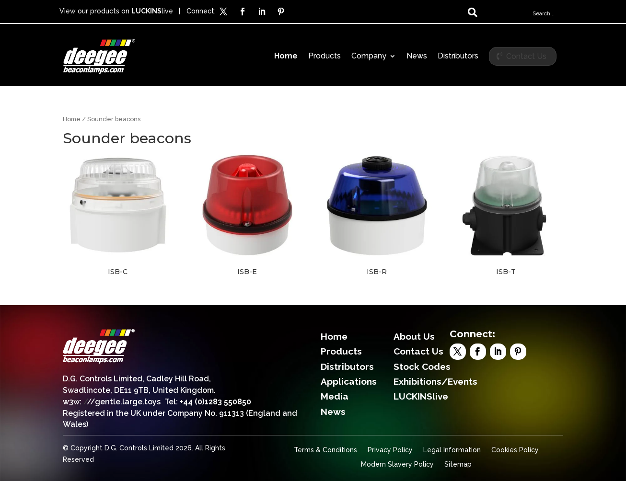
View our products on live (116, 11)
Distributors (458, 56)
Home (286, 56)
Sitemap (458, 464)
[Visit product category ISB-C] (118, 214)
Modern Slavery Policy (397, 464)
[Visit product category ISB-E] (247, 214)
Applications (349, 381)
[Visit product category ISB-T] (506, 214)
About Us (414, 336)
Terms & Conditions (325, 450)
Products (324, 56)
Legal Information (452, 450)
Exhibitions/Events (435, 381)
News (416, 56)
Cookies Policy (515, 450)
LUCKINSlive (421, 396)
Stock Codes (422, 366)
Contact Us (526, 56)
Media (334, 396)
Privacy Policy (390, 450)
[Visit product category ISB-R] (377, 214)
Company (368, 56)
